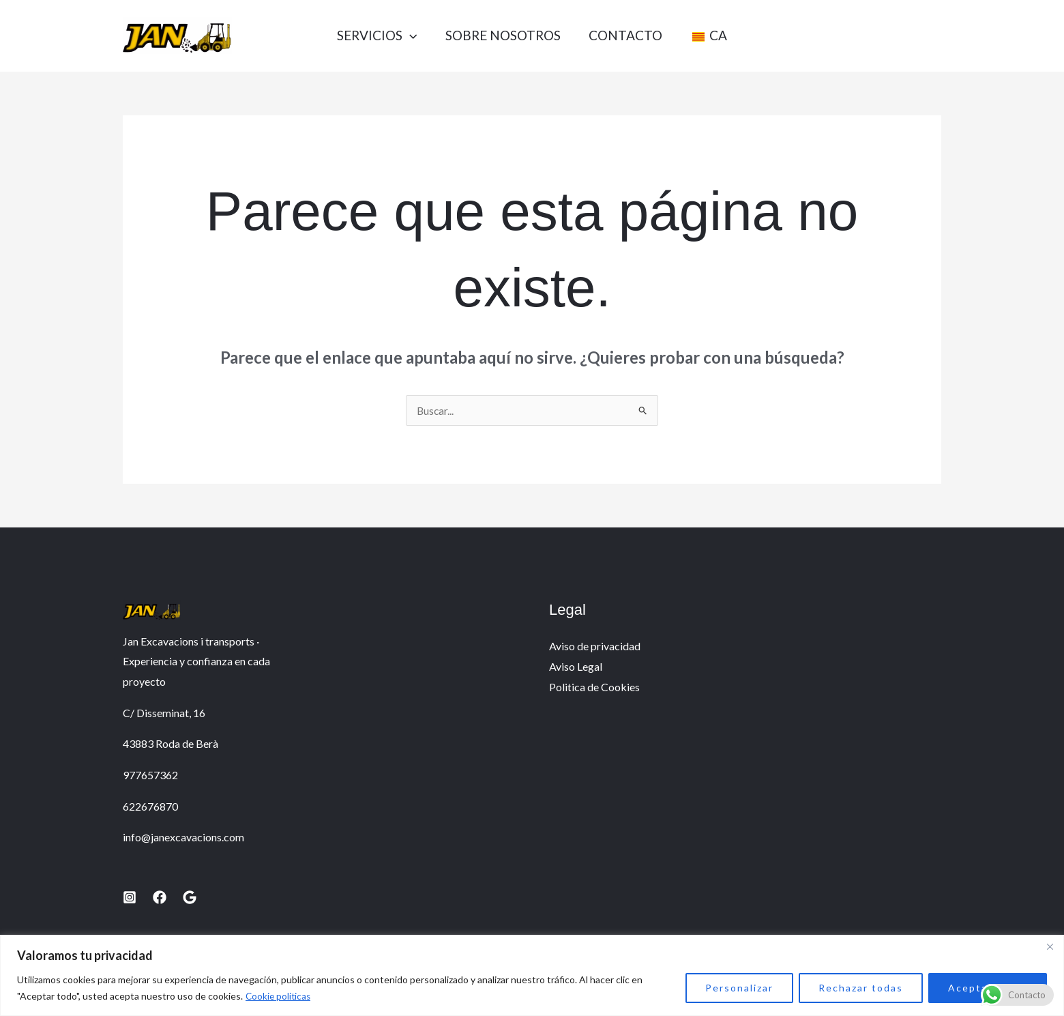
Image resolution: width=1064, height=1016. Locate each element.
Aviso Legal (575, 666)
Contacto (627, 35)
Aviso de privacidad (594, 645)
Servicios (370, 35)
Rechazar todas (860, 987)
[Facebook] (159, 897)
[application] (403, 35)
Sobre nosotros (500, 35)
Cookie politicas (279, 996)
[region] (532, 975)
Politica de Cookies (594, 686)
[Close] (1049, 946)
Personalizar (739, 987)
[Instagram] (129, 897)
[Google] (189, 897)
